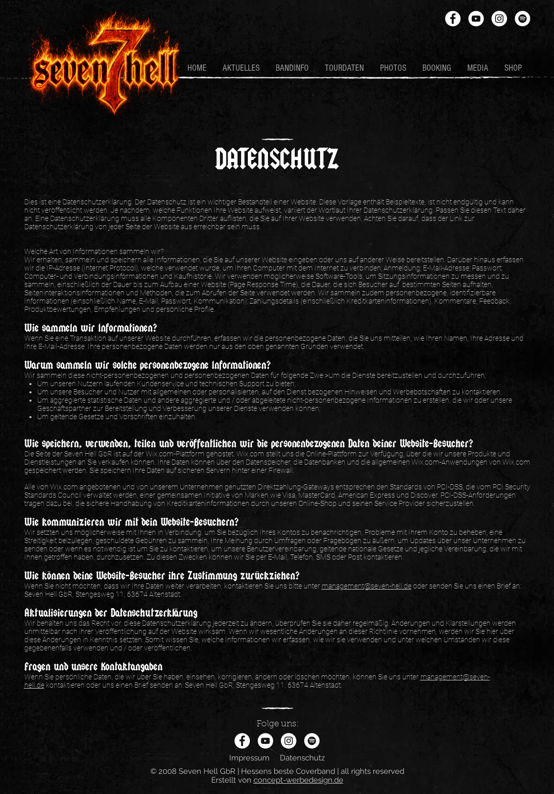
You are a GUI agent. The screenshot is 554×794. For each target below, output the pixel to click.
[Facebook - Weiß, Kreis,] (453, 18)
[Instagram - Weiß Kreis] (499, 18)
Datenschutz (302, 758)
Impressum (249, 758)
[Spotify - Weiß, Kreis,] (522, 18)
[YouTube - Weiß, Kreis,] (476, 18)
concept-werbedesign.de (298, 780)
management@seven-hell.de (366, 586)
